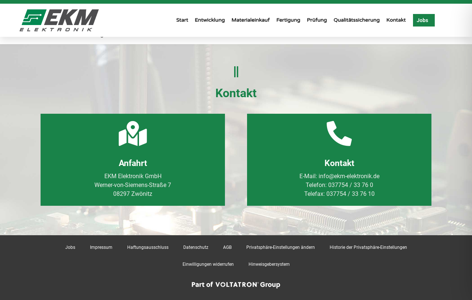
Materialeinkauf (251, 20)
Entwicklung (210, 20)
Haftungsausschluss (148, 247)
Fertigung (288, 20)
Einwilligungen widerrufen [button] (208, 264)
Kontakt (396, 20)
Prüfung (317, 20)
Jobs (70, 247)
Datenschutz (195, 247)
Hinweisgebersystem (269, 264)
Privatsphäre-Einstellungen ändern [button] (280, 247)
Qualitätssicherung (356, 20)
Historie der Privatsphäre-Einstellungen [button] (368, 247)
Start (182, 20)
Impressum (101, 247)
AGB (227, 247)
